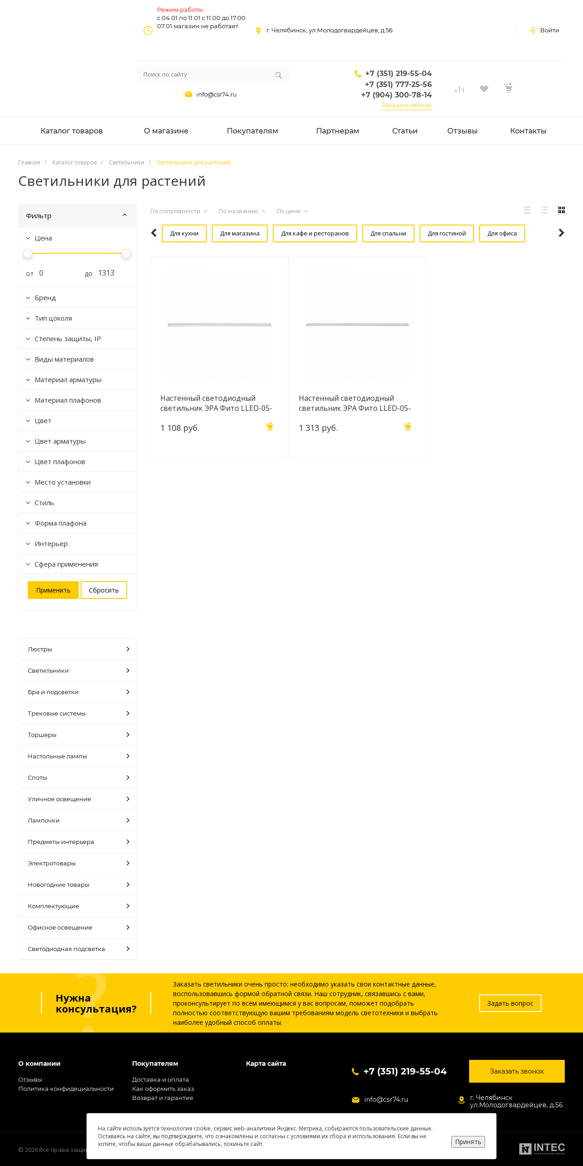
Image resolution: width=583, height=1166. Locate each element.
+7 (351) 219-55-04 (398, 73)
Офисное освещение (78, 927)
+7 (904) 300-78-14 (396, 95)
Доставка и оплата (160, 1079)
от (26, 273)
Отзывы (30, 1079)
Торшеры (78, 735)
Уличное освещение (78, 799)
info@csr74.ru (216, 94)
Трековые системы (78, 713)
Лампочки (78, 820)
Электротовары (78, 863)
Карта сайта (266, 1064)
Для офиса (479, 233)
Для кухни (173, 233)
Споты (78, 777)
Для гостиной (426, 233)
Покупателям (155, 1064)
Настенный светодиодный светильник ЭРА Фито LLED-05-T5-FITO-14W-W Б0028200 (218, 402)
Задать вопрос (510, 1003)
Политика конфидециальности (66, 1088)
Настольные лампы (78, 756)
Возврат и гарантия (162, 1097)
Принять (468, 1141)
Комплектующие (78, 906)
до (85, 273)
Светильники (78, 670)
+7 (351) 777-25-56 (398, 84)
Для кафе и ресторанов (299, 233)
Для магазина (226, 233)
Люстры (78, 649)
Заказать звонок (406, 104)
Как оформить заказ (163, 1088)
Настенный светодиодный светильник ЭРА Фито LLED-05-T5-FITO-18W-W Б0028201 (356, 402)
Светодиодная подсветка (78, 949)
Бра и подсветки (78, 692)
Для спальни (370, 233)
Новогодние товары (78, 884)
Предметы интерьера (78, 842)
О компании (39, 1064)
